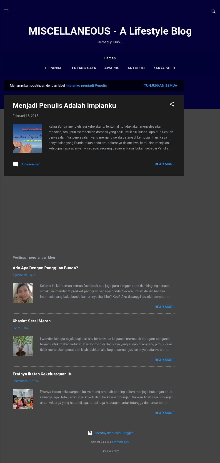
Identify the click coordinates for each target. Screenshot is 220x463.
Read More (165, 164)
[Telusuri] (213, 12)
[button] (172, 105)
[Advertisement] (201, 148)
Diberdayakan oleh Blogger (110, 433)
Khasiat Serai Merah (32, 321)
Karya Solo (164, 68)
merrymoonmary (120, 441)
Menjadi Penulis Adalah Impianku (64, 105)
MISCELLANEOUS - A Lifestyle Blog (110, 31)
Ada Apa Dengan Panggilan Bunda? (45, 268)
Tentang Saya (83, 68)
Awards (111, 68)
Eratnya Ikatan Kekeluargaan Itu (42, 374)
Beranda (53, 68)
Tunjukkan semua (160, 85)
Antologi (136, 68)
